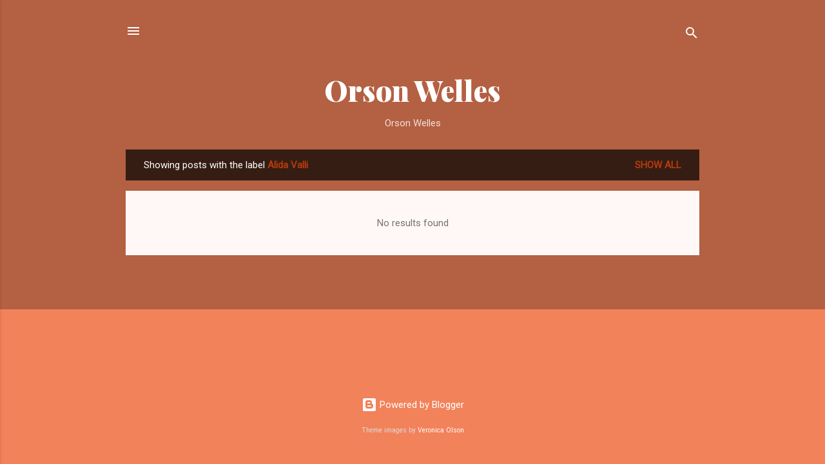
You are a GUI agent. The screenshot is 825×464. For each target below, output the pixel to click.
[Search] (691, 35)
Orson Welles (412, 90)
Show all (658, 165)
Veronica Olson (441, 430)
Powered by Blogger (413, 405)
